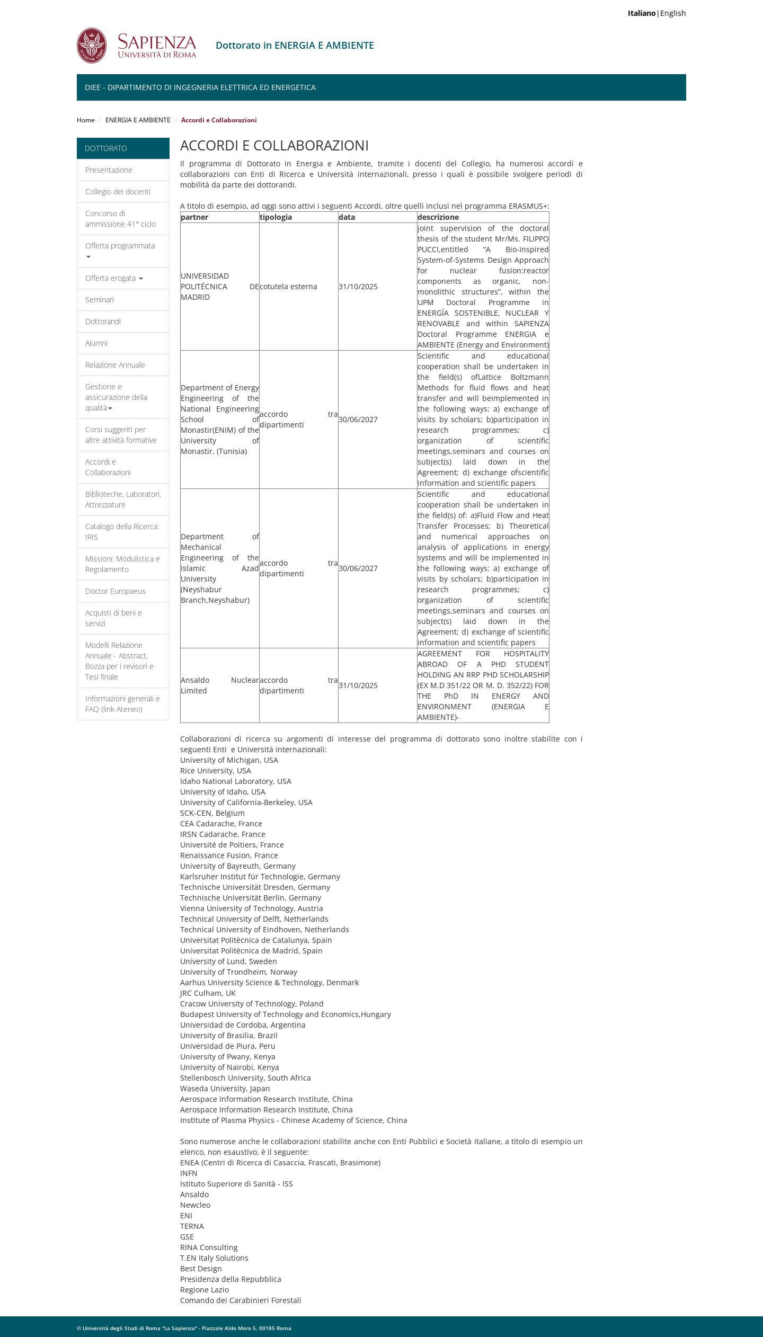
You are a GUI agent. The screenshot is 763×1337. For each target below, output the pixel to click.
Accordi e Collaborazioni (108, 467)
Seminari (99, 300)
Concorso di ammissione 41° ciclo (120, 218)
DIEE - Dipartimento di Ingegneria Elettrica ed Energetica (200, 87)
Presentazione (108, 170)
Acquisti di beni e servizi (113, 618)
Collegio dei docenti (117, 191)
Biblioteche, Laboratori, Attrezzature (123, 499)
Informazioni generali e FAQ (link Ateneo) (122, 703)
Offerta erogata (114, 278)
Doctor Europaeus (115, 591)
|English (657, 13)
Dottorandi (103, 321)
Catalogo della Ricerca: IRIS (122, 531)
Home (86, 119)
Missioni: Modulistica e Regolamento (122, 564)
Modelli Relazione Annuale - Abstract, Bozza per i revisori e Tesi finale (119, 661)
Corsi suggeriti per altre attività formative (121, 434)
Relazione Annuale (115, 365)
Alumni (96, 343)
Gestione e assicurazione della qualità (116, 397)
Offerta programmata (120, 249)
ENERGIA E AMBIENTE (138, 119)
